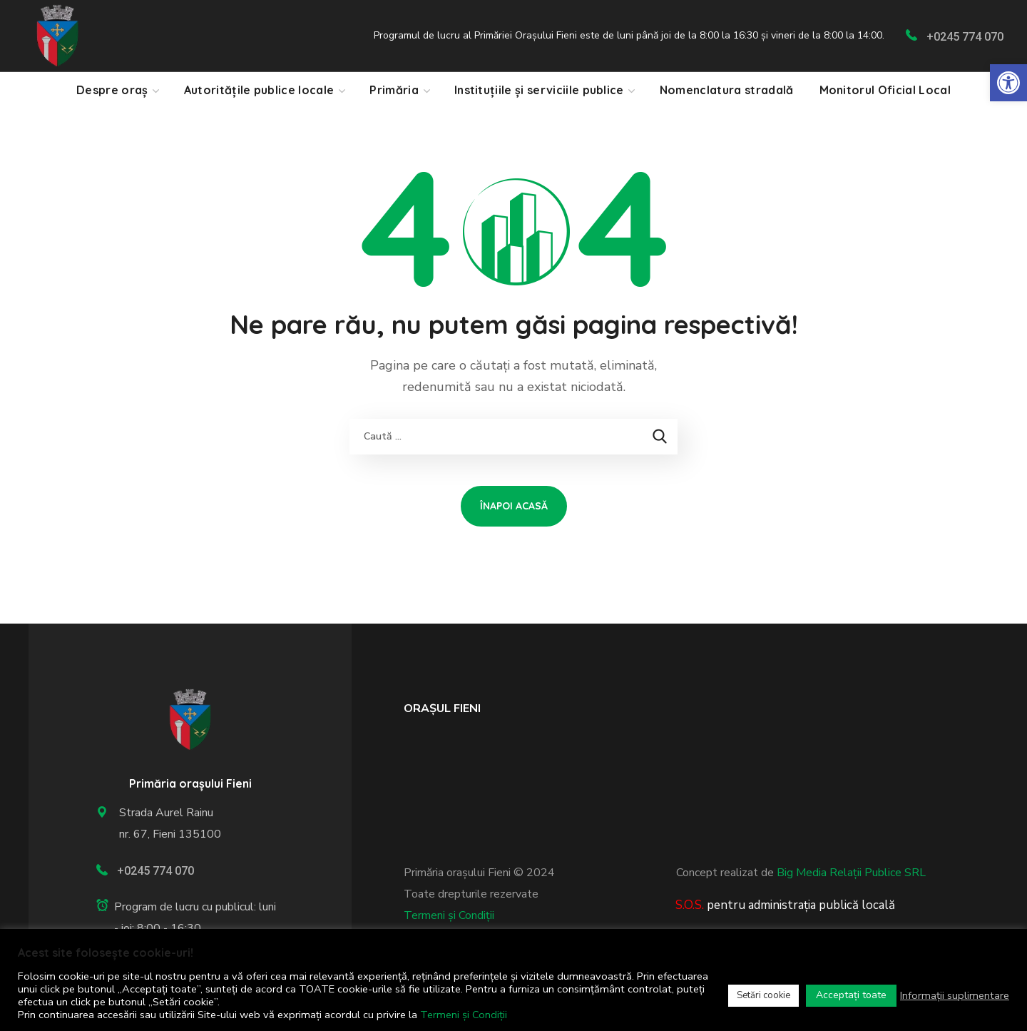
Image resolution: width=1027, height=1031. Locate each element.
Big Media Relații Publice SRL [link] (851, 872)
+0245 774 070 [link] (964, 37)
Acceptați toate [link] (851, 995)
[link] (1008, 82)
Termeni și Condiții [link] (449, 915)
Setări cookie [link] (763, 995)
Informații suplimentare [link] (954, 995)
